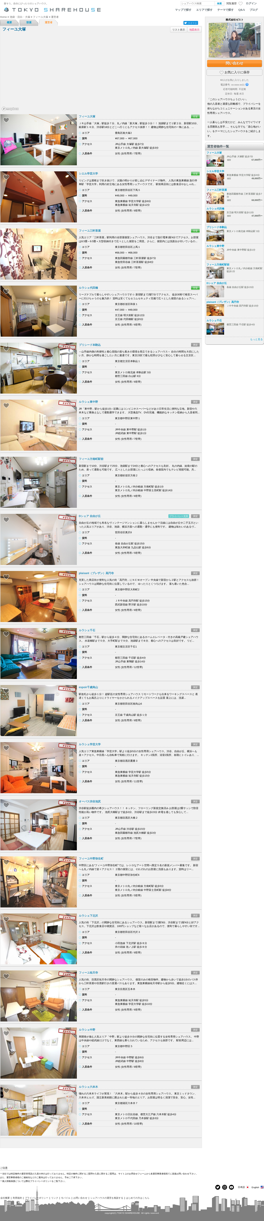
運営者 (48, 22)
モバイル (65, 1198)
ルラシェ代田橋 (88, 287)
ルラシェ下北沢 (88, 915)
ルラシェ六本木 (88, 1086)
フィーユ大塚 (87, 116)
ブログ (254, 9)
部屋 (28, 22)
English (258, 1187)
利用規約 (17, 1198)
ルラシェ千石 (87, 630)
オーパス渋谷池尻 (90, 801)
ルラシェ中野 (87, 1029)
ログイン (251, 3)
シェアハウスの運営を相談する (106, 1198)
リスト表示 (178, 29)
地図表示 (194, 29)
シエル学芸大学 (88, 173)
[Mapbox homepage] (10, 109)
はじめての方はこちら (137, 1198)
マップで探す (183, 9)
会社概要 (5, 1198)
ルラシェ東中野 (88, 401)
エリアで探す (204, 9)
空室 (195, 116)
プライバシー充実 (178, 516)
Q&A (241, 9)
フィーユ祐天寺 (88, 972)
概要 (9, 22)
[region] (101, 73)
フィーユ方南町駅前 (91, 458)
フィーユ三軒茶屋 (90, 230)
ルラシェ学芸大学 (90, 744)
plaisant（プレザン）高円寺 (96, 573)
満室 (195, 344)
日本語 (244, 1187)
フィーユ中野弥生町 (91, 858)
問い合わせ (234, 63)
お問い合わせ (80, 1198)
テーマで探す (225, 9)
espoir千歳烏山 (88, 687)
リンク (54, 1198)
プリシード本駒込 (90, 344)
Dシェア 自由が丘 (90, 516)
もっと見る (256, 339)
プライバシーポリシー (36, 1198)
